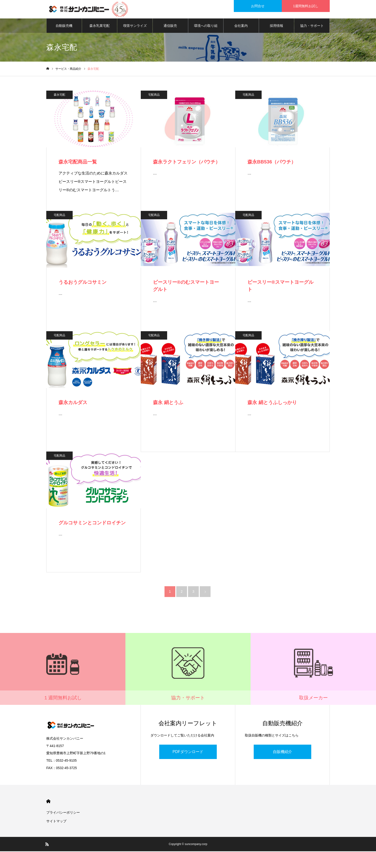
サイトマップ (56, 822)
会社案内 (241, 26)
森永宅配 (59, 95)
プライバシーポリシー (63, 813)
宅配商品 (154, 95)
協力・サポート (312, 26)
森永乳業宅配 (99, 26)
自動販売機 (64, 26)
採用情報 (276, 26)
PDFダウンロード (188, 752)
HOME (48, 802)
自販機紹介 (282, 752)
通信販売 (170, 26)
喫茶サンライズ (135, 26)
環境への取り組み (205, 29)
